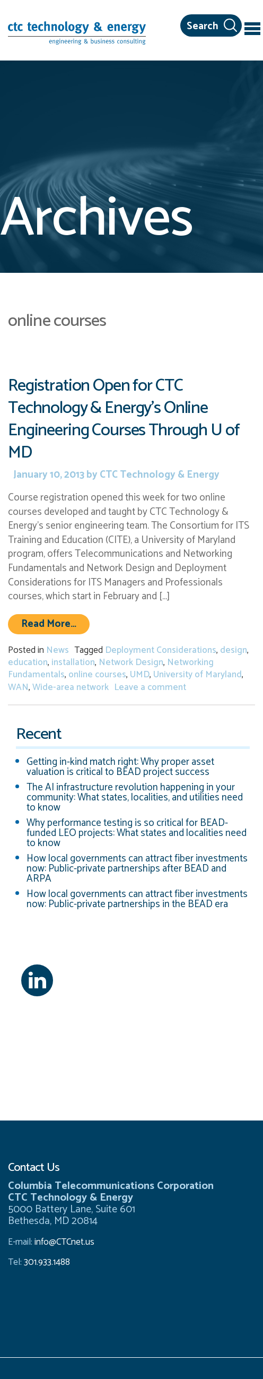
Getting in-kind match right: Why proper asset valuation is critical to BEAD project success (120, 767)
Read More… (55, 623)
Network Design (131, 662)
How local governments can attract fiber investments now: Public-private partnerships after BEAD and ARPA (137, 868)
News (57, 650)
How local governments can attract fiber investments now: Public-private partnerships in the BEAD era (137, 899)
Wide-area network (70, 687)
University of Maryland (197, 674)
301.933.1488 (46, 1262)
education (28, 662)
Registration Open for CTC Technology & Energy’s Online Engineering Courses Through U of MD (124, 419)
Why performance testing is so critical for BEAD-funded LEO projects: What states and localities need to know (137, 833)
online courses (97, 674)
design (233, 650)
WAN (18, 687)
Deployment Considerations (160, 650)
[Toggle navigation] (252, 30)
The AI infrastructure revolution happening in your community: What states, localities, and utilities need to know (135, 797)
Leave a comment (150, 687)
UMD (140, 674)
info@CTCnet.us (64, 1242)
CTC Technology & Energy (159, 475)
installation (73, 662)
